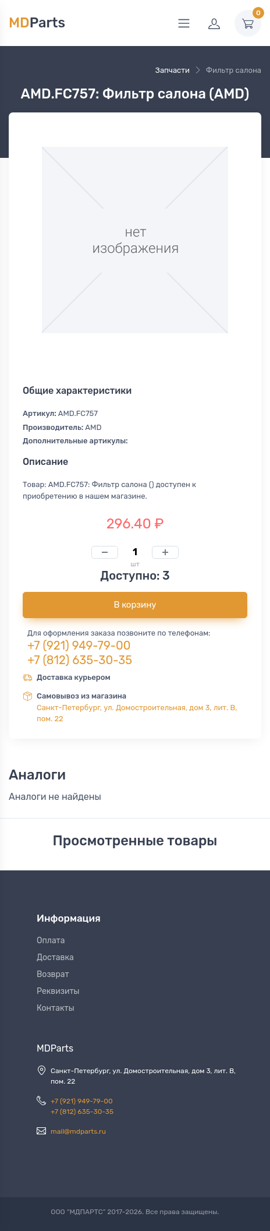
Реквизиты (58, 991)
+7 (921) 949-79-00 (79, 645)
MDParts (55, 1048)
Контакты (55, 1008)
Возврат (53, 974)
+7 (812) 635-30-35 (79, 660)
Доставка (55, 957)
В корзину (134, 604)
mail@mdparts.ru (78, 1131)
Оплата (51, 941)
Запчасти (172, 70)
